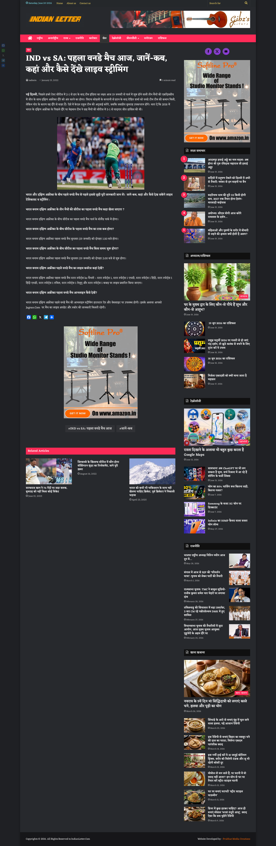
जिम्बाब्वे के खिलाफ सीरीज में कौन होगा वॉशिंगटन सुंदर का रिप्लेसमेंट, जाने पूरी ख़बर (98, 466)
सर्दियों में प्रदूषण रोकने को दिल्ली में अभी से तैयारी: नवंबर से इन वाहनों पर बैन (229, 180)
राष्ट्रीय (40, 38)
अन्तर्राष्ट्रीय (53, 38)
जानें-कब (126, 428)
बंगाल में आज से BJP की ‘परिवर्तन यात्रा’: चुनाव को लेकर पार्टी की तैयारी (203, 574)
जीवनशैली (132, 38)
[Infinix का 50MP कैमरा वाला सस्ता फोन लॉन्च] (194, 526)
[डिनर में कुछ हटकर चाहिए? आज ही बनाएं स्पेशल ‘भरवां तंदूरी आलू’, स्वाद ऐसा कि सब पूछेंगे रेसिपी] (194, 814)
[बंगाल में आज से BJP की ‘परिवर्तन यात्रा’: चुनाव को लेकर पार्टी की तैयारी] (239, 578)
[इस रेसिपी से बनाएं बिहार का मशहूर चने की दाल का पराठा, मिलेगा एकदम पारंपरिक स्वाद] (194, 742)
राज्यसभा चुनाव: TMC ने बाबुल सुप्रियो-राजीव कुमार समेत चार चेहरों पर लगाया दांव (205, 593)
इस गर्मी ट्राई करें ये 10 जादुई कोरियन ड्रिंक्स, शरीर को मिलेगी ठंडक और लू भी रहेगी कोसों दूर (229, 759)
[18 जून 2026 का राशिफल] (194, 364)
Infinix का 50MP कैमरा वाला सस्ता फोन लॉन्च (227, 522)
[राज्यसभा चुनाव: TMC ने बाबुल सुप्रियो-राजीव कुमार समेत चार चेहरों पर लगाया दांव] (239, 595)
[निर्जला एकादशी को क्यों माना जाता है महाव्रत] (194, 381)
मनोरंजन (148, 38)
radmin (33, 80)
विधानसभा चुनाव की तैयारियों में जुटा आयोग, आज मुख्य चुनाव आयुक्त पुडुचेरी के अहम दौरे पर (203, 630)
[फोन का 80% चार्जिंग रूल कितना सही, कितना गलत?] (194, 492)
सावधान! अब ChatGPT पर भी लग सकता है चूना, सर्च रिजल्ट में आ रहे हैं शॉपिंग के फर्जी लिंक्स (227, 472)
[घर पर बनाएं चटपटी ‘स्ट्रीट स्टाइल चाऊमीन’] (194, 797)
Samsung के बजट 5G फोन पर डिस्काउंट (224, 505)
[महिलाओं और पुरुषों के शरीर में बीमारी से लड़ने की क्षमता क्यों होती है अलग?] (194, 236)
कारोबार (93, 38)
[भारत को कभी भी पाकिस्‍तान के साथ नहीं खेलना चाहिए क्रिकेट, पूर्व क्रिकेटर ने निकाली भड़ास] (152, 471)
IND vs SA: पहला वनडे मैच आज (91, 428)
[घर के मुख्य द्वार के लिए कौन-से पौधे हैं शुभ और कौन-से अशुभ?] (217, 282)
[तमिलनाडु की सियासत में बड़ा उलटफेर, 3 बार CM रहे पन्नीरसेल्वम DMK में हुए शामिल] (239, 613)
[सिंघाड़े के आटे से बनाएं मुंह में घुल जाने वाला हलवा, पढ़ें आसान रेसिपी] (194, 725)
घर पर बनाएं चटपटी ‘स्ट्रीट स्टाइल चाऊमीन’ (225, 793)
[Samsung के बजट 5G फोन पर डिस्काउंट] (194, 509)
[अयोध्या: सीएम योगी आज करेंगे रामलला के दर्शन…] (194, 219)
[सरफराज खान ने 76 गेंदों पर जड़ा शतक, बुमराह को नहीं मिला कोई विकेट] (49, 471)
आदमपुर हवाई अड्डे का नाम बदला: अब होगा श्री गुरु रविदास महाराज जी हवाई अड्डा (228, 164)
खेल (105, 38)
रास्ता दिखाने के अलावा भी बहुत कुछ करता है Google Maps (214, 452)
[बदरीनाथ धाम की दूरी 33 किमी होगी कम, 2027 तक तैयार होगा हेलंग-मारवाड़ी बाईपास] (194, 200)
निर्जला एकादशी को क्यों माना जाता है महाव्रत (227, 377)
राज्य (65, 38)
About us (71, 3)
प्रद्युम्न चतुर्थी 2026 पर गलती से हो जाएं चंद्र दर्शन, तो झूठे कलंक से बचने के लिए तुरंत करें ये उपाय (229, 344)
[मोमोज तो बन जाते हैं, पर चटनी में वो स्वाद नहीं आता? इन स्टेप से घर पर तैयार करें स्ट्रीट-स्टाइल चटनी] (194, 779)
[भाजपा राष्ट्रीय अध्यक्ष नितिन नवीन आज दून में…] (239, 561)
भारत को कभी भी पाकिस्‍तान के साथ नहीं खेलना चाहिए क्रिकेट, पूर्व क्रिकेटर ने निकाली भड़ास (152, 492)
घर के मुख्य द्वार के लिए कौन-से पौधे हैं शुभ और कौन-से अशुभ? (215, 307)
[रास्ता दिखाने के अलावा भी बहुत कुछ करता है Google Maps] (217, 427)
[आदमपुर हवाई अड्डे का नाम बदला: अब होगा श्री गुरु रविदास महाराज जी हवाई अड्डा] (194, 165)
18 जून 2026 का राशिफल (221, 358)
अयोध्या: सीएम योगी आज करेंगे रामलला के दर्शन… (224, 215)
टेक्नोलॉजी (116, 38)
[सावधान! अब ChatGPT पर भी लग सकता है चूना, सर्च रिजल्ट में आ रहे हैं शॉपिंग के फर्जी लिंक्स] (194, 474)
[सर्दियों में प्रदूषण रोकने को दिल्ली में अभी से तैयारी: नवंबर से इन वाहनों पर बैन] (194, 183)
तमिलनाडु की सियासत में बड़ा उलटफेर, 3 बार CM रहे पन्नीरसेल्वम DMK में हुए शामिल (204, 611)
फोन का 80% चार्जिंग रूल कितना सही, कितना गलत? (228, 488)
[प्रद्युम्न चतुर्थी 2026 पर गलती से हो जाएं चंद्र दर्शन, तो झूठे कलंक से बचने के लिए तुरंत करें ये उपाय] (194, 346)
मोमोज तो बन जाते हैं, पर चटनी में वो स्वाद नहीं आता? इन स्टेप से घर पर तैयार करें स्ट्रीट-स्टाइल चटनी (227, 777)
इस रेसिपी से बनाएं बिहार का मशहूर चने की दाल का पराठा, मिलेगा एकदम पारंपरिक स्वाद (229, 741)
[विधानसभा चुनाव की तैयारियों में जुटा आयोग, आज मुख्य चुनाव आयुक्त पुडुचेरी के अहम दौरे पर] (239, 631)
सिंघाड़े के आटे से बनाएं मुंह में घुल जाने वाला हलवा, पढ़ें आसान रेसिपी (228, 722)
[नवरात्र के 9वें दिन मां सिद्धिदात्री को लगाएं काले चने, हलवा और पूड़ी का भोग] (217, 678)
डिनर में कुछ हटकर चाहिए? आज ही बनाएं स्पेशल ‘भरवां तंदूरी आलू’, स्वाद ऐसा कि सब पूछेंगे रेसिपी (227, 812)
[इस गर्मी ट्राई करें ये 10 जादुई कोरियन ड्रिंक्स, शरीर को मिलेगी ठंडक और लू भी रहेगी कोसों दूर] (194, 760)
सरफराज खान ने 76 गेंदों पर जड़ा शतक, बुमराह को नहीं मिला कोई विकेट (46, 490)
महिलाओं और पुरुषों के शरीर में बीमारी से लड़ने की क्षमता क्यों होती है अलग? (228, 232)
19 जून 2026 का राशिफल (222, 323)
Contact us (85, 3)
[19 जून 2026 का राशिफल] (194, 329)
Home (60, 3)
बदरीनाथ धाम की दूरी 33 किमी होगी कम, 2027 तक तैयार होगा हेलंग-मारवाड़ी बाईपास (227, 199)
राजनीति (80, 38)
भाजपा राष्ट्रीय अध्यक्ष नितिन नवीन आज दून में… (204, 557)
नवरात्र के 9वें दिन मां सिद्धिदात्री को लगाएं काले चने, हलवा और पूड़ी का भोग (215, 703)
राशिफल (162, 38)
